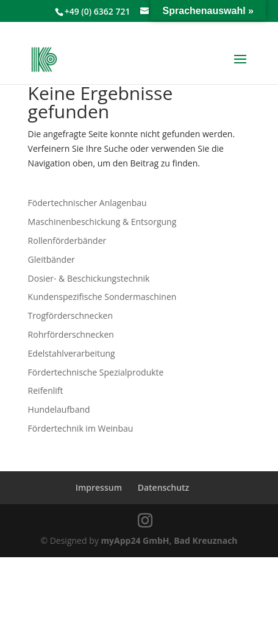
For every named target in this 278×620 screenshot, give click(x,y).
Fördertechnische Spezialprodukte (96, 372)
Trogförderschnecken (70, 315)
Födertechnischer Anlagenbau (87, 202)
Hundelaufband (59, 409)
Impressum (99, 487)
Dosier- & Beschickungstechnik (89, 278)
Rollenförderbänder (67, 240)
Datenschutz (164, 487)
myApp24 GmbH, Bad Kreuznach (169, 540)
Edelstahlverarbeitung (71, 353)
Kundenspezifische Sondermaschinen (102, 296)
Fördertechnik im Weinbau (81, 428)
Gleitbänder (51, 259)
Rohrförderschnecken (71, 334)
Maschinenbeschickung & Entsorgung (102, 221)
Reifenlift (45, 390)
